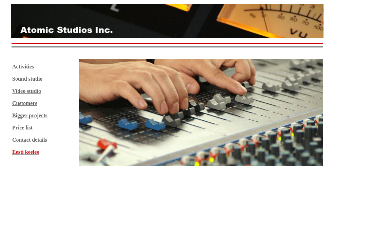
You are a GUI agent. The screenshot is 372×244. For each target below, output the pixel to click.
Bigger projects (29, 115)
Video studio (26, 91)
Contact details (29, 140)
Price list (22, 127)
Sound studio (27, 79)
